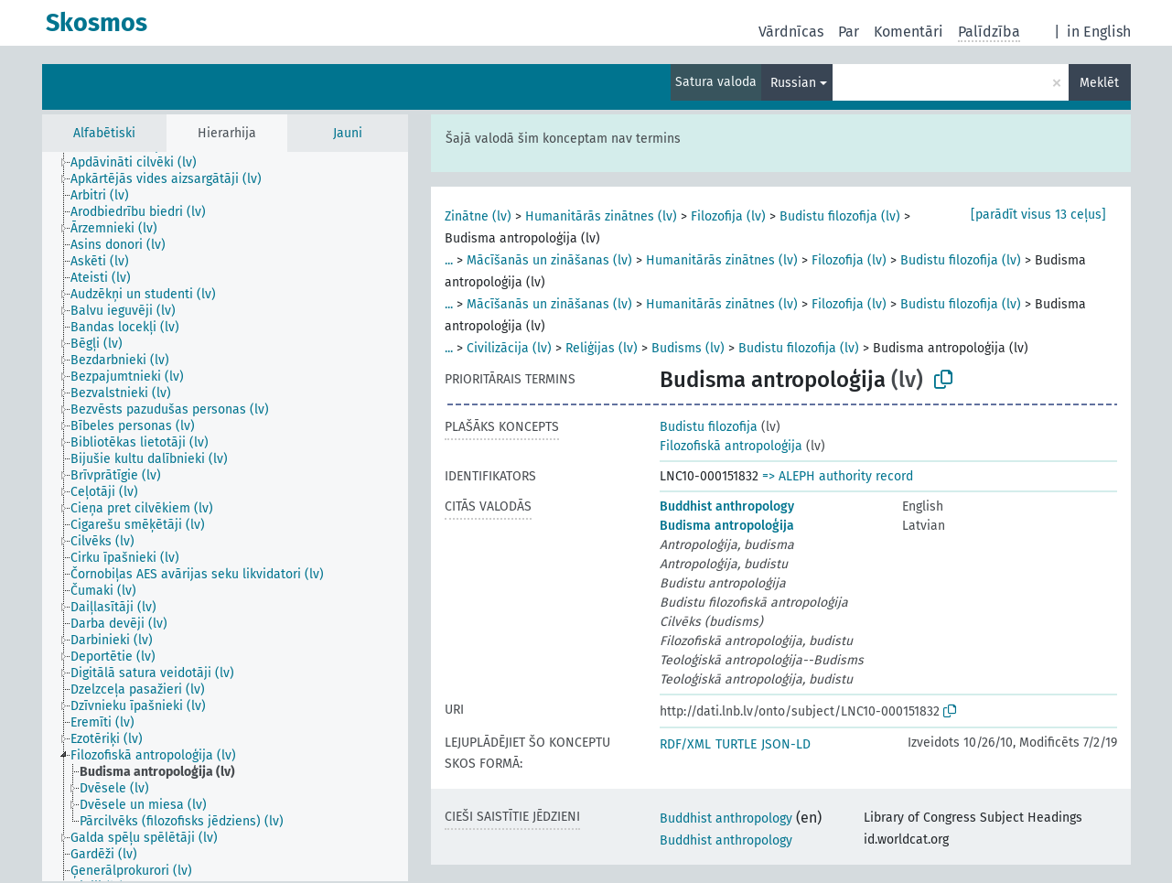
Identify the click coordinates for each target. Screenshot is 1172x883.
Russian (793, 83)
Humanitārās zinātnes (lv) (601, 216)
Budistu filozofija (709, 427)
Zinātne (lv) (478, 216)
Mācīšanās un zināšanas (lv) (549, 260)
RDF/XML (685, 744)
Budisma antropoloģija (727, 525)
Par (848, 31)
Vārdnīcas (790, 31)
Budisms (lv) (688, 348)
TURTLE (736, 744)
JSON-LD (786, 744)
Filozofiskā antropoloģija (731, 446)
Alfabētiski (104, 133)
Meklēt (1099, 83)
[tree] (225, 516)
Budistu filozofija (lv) (840, 216)
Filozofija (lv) (728, 216)
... (449, 260)
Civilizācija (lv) (509, 348)
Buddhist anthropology (727, 506)
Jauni (347, 133)
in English (1099, 31)
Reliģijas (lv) (601, 348)
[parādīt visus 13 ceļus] (1038, 214)
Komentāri (908, 31)
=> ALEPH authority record (837, 476)
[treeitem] (141, 163)
